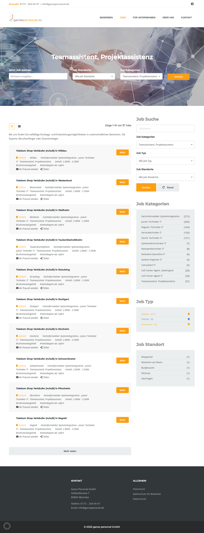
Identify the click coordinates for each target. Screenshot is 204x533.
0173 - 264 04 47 (29, 4)
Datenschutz (139, 498)
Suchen (178, 76)
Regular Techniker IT (152, 227)
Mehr (122, 152)
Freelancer (165, 324)
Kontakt (186, 17)
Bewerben (106, 17)
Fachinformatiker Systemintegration (58, 157)
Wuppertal (147, 356)
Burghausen (147, 367)
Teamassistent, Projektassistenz (35, 161)
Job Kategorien (130, 70)
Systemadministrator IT (153, 243)
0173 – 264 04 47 (90, 503)
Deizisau (145, 373)
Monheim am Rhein (151, 362)
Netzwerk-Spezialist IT (153, 254)
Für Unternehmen (144, 17)
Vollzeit (165, 314)
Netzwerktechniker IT (152, 248)
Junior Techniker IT (25, 250)
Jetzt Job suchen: (20, 70)
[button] (7, 526)
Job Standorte (82, 70)
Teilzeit (165, 319)
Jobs (123, 17)
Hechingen (147, 378)
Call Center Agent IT (152, 275)
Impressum (139, 488)
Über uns (168, 17)
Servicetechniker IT (151, 232)
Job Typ (141, 153)
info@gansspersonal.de (55, 4)
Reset (168, 187)
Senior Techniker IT (151, 237)
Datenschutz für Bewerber (147, 493)
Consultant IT (148, 264)
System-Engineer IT (151, 259)
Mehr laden (70, 451)
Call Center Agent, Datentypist (157, 270)
